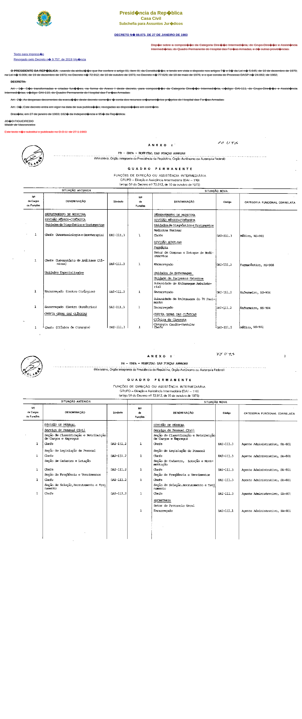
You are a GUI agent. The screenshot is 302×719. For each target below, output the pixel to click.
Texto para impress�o (29, 54)
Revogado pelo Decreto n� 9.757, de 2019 (43, 59)
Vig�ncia (79, 59)
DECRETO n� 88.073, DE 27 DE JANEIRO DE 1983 (151, 34)
